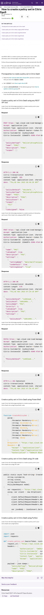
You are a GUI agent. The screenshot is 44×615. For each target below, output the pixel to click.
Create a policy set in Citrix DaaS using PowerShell (15, 32)
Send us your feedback (9, 584)
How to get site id (20, 83)
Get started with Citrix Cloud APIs (19, 77)
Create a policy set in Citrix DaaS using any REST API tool (16, 29)
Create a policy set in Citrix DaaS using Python (14, 38)
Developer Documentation (16, 3)
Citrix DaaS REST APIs (26, 7)
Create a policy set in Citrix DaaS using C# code (14, 35)
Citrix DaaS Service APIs (11, 7)
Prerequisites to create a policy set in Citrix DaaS (14, 26)
